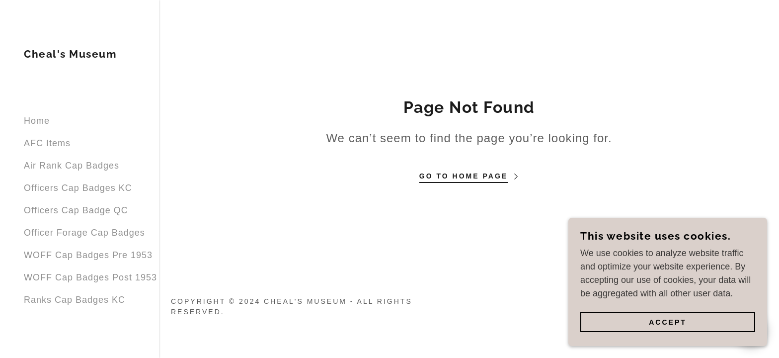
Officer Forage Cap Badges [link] (84, 233)
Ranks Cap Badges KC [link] (74, 300)
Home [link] (37, 121)
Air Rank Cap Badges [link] (71, 166)
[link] (70, 55)
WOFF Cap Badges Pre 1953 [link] (88, 255)
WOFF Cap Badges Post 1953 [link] (90, 277)
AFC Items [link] (47, 143)
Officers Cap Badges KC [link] (78, 188)
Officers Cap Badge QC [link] (76, 210)
